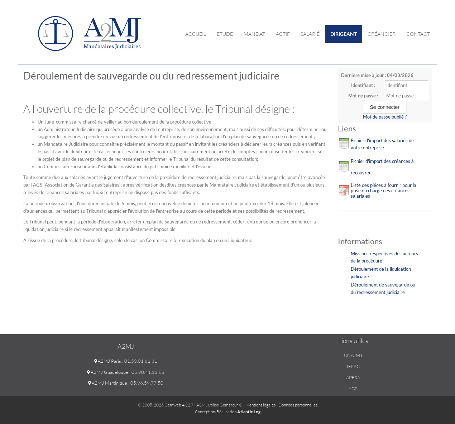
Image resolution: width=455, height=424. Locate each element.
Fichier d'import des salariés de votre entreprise (382, 144)
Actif (283, 34)
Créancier (382, 34)
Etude (225, 34)
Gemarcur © (231, 405)
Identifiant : (363, 85)
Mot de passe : (363, 95)
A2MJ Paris (107, 361)
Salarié (310, 34)
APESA (353, 377)
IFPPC (353, 366)
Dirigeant (343, 34)
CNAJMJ (353, 355)
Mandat (254, 34)
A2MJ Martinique (107, 383)
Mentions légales (260, 405)
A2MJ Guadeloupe (107, 372)
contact (418, 34)
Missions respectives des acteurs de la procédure (384, 257)
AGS (353, 388)
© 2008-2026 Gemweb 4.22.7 (165, 405)
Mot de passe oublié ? (385, 117)
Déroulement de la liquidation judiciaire (381, 272)
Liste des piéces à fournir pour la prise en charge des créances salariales (383, 190)
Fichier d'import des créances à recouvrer (382, 166)
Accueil (195, 34)
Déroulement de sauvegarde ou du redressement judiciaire (383, 288)
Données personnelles (297, 405)
